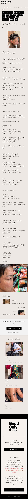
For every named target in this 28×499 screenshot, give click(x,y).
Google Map (15, 449)
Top (2, 7)
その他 (15, 7)
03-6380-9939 (14, 458)
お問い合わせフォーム (14, 328)
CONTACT (14, 490)
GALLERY (8, 7)
